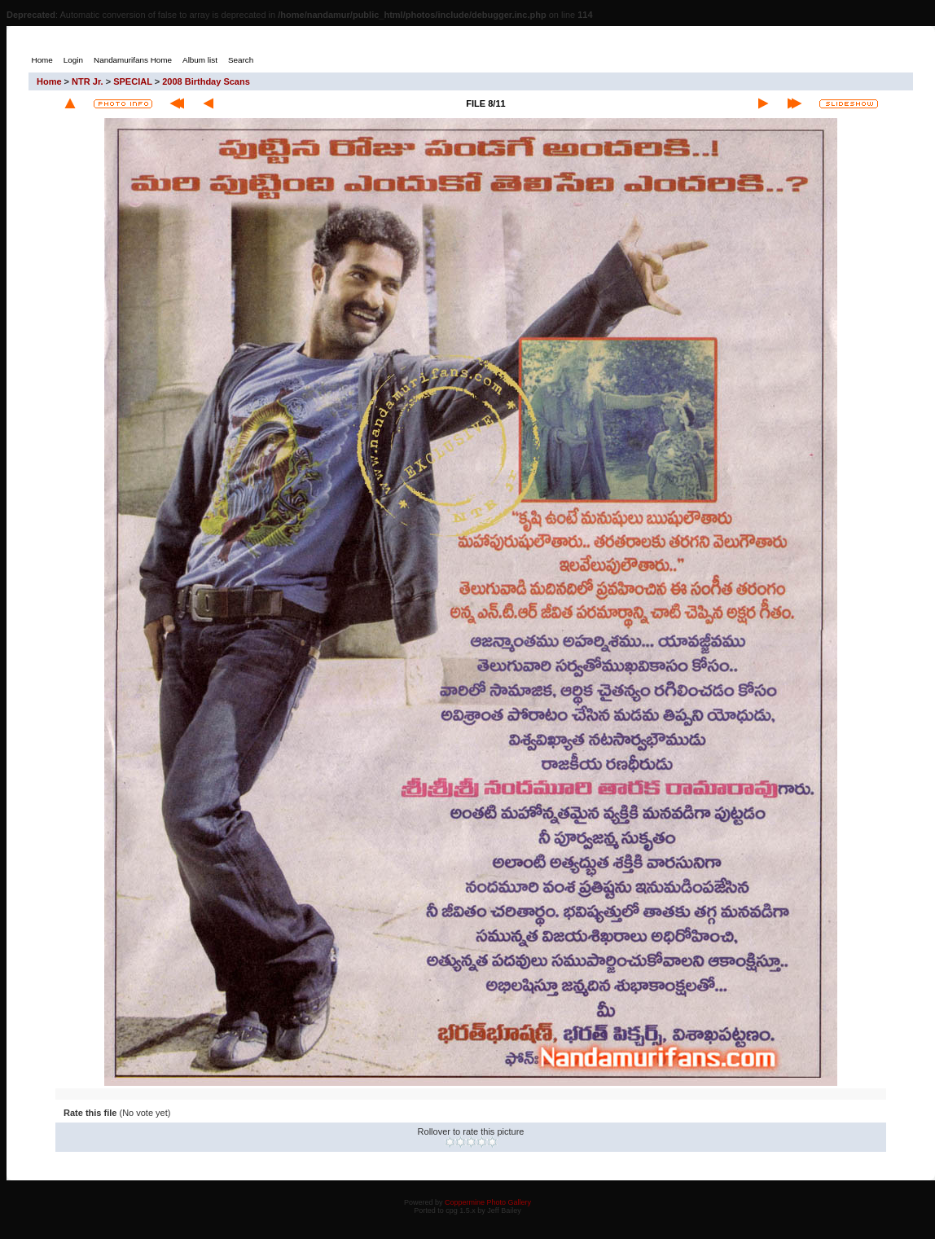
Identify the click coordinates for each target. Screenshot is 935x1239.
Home (49, 81)
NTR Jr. (87, 81)
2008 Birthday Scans (206, 81)
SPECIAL (132, 81)
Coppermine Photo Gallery (488, 1202)
